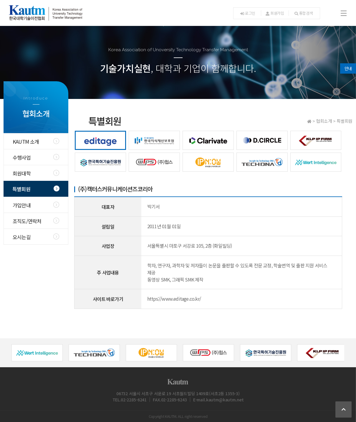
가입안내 (22, 205)
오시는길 (22, 237)
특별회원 (21, 189)
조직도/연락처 (27, 221)
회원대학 (22, 173)
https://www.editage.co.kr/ (174, 298)
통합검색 (303, 13)
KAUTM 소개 (26, 141)
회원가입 (275, 13)
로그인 (247, 13)
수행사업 (22, 157)
